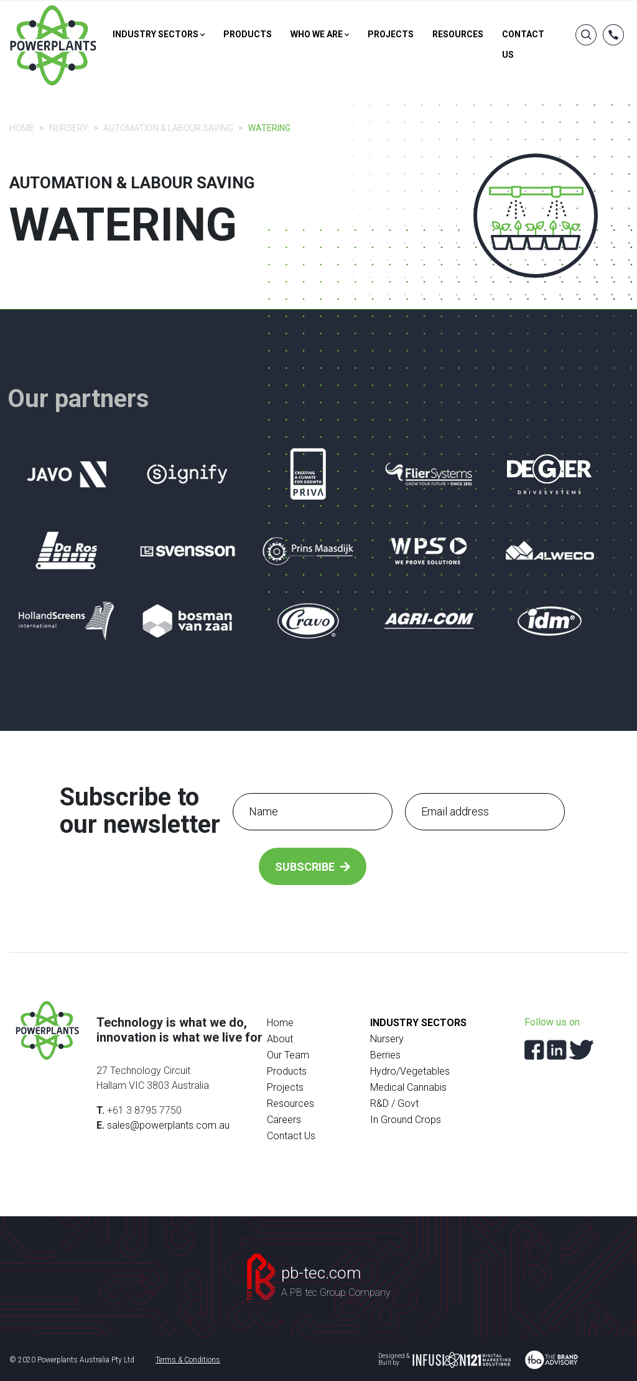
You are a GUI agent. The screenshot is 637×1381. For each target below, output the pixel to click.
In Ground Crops (405, 1120)
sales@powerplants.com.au (168, 1125)
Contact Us (291, 1136)
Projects (391, 34)
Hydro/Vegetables (410, 1071)
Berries (385, 1055)
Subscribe (312, 866)
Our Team (288, 1055)
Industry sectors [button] (159, 34)
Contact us (523, 44)
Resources (457, 34)
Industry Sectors (418, 1023)
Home (21, 128)
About (280, 1039)
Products (247, 34)
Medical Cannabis (408, 1087)
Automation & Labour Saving (168, 128)
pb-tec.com (321, 1273)
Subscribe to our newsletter (140, 811)
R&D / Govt (394, 1103)
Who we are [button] (320, 34)
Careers (284, 1120)
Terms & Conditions (188, 1360)
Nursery (68, 128)
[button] (613, 38)
